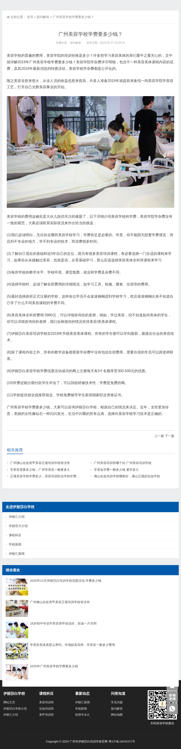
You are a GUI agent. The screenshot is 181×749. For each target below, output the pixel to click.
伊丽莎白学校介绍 (15, 708)
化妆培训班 (46, 708)
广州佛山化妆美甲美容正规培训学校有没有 (40, 463)
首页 (30, 17)
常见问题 (117, 702)
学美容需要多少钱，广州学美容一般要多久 (40, 469)
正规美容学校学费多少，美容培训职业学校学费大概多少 (49, 476)
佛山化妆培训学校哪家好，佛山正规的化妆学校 (127, 476)
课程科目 (15, 535)
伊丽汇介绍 (17, 516)
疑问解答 (43, 17)
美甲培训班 (46, 714)
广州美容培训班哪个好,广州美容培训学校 (123, 463)
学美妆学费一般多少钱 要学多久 (116, 469)
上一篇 (159, 436)
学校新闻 (15, 544)
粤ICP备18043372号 (122, 741)
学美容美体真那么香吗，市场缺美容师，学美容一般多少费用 (72, 645)
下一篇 (169, 436)
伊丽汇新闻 (17, 553)
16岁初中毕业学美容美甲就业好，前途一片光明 (63, 623)
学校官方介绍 (18, 526)
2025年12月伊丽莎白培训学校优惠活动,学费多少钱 (65, 580)
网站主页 (9, 702)
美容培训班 (46, 702)
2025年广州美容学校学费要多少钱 (54, 666)
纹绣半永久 (82, 714)
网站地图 (117, 714)
